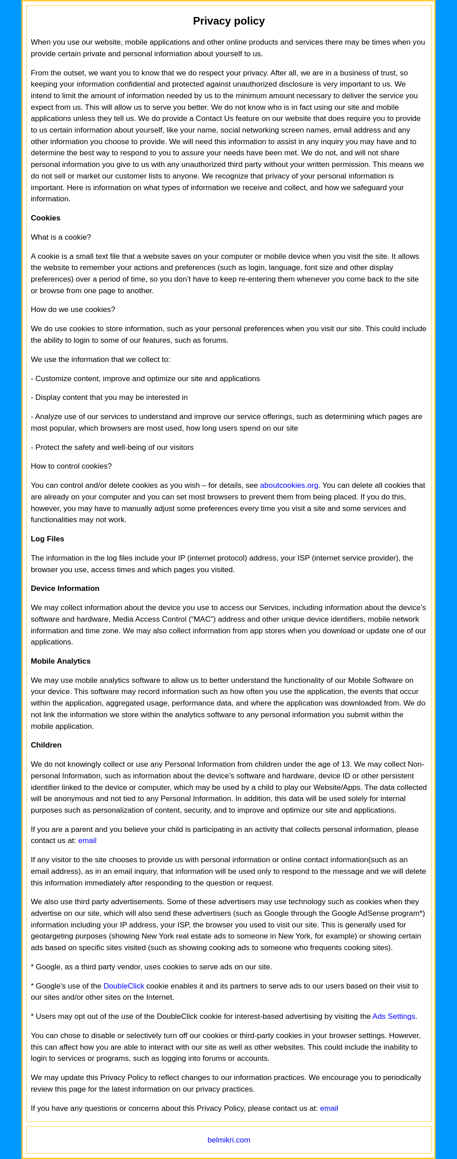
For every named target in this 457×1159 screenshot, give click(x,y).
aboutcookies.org (289, 485)
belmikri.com (229, 1140)
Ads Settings (393, 1016)
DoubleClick (124, 986)
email (87, 840)
